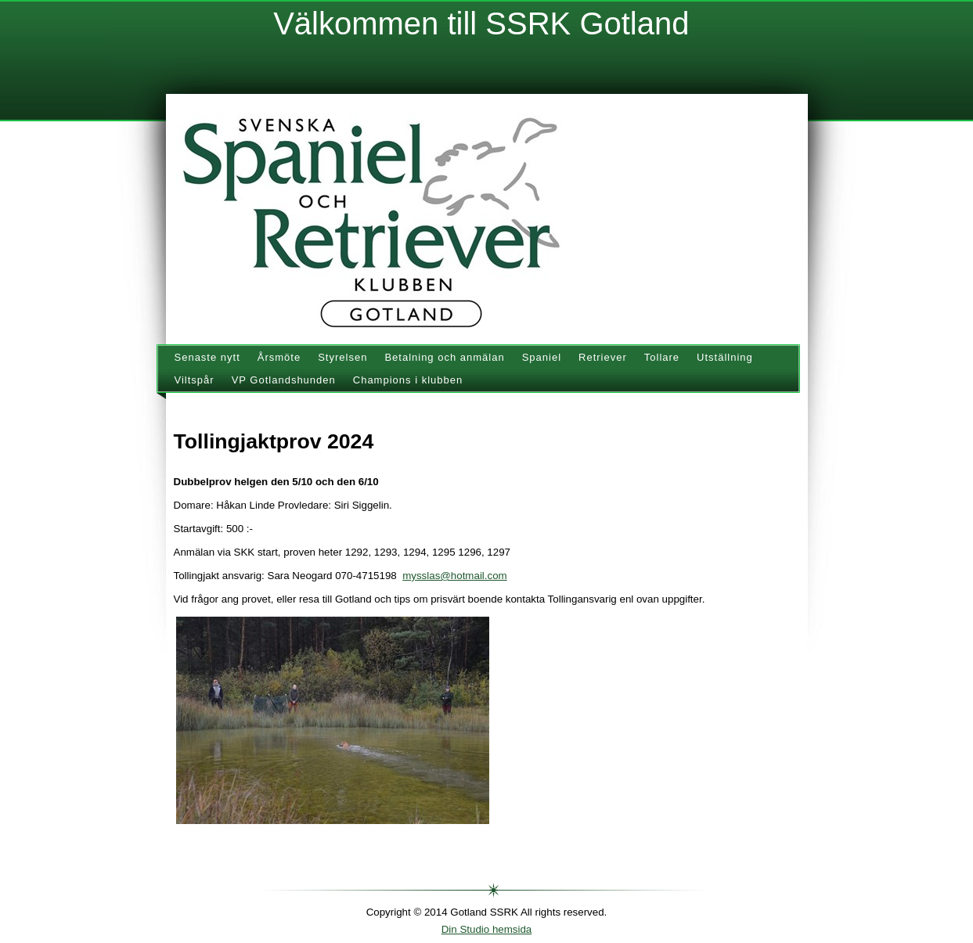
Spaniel (541, 357)
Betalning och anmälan (444, 357)
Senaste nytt (207, 357)
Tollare (661, 357)
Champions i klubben (408, 380)
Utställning (725, 357)
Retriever (602, 357)
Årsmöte (279, 357)
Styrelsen (342, 357)
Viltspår (194, 380)
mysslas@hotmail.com (454, 575)
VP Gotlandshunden (284, 380)
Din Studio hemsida (486, 929)
